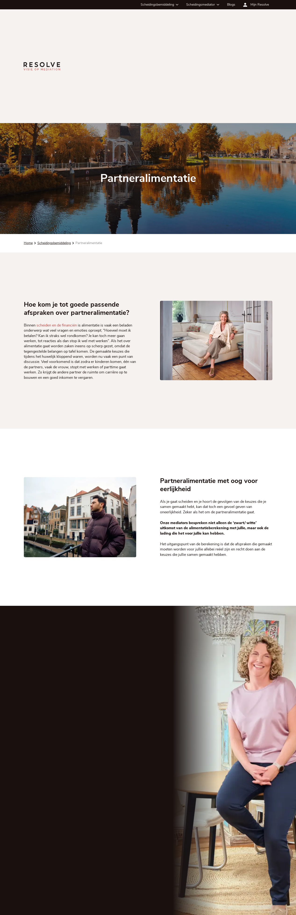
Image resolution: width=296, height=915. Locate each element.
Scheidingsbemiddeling (157, 4)
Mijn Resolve (259, 4)
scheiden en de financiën (56, 325)
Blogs (231, 4)
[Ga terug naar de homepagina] (42, 66)
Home (28, 243)
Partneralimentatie (88, 243)
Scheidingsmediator (200, 4)
